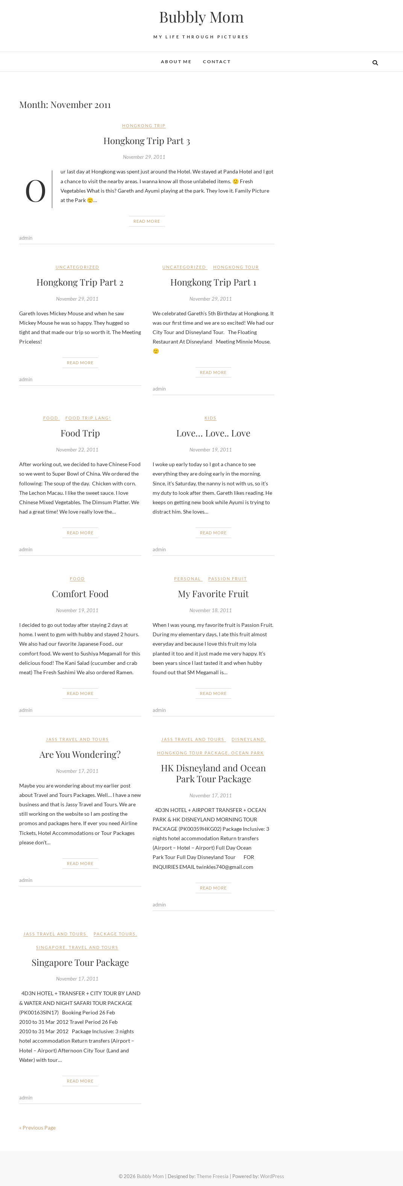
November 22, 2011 (77, 450)
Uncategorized (77, 267)
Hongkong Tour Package (192, 752)
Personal (187, 578)
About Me (176, 61)
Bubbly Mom (201, 17)
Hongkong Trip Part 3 (146, 140)
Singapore (51, 947)
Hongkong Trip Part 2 (80, 282)
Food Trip (80, 433)
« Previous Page (37, 1127)
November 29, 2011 (144, 157)
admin (25, 238)
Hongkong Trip (144, 125)
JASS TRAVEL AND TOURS (77, 739)
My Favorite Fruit (213, 593)
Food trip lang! (88, 417)
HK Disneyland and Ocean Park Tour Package (213, 773)
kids (211, 417)
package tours (115, 933)
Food (50, 417)
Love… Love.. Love (213, 433)
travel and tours (93, 947)
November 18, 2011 (210, 610)
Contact (217, 61)
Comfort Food (80, 593)
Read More (146, 221)
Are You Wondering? (80, 754)
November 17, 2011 (77, 771)
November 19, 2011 (210, 450)
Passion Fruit (227, 578)
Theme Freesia (213, 1176)
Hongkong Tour (236, 267)
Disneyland (248, 739)
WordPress (272, 1176)
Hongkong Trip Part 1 (213, 282)
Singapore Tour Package (80, 962)
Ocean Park (247, 752)
